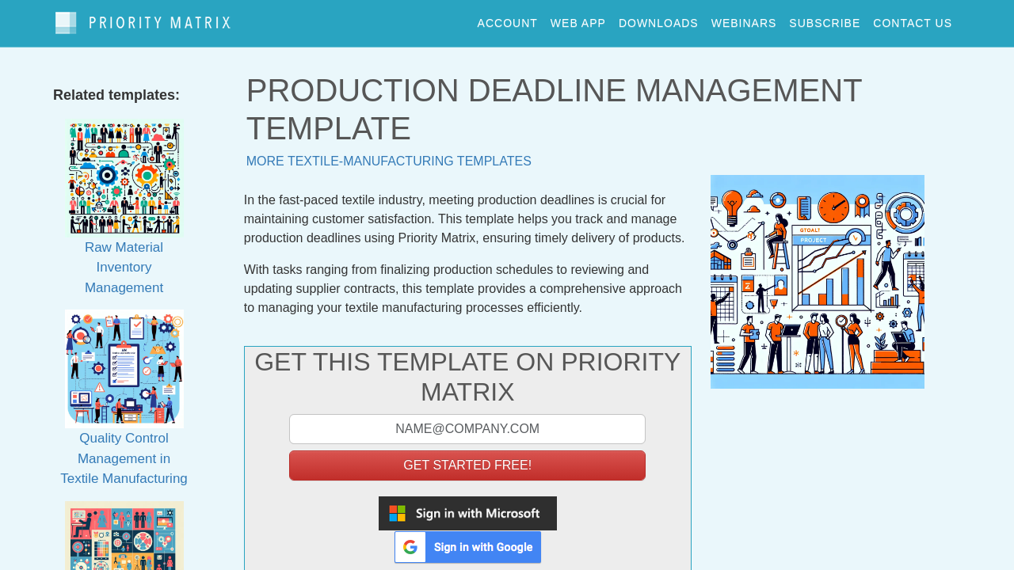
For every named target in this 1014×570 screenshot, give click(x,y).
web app (578, 19)
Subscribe (824, 19)
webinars (744, 19)
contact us (912, 19)
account (508, 19)
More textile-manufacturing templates (389, 153)
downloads (659, 19)
